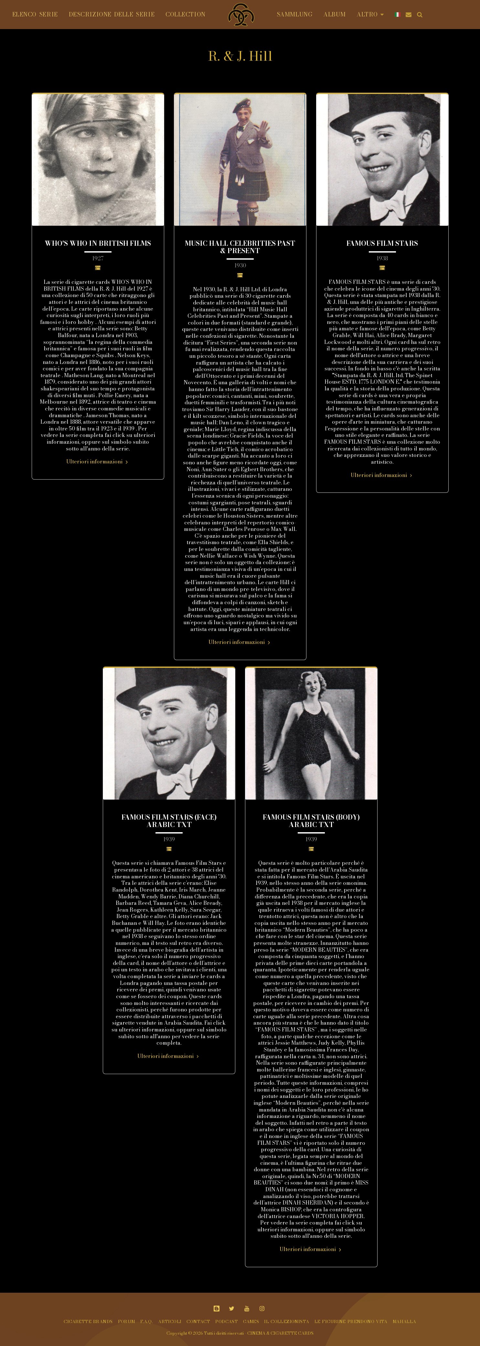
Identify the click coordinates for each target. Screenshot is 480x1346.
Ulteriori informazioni (97, 461)
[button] (406, 14)
